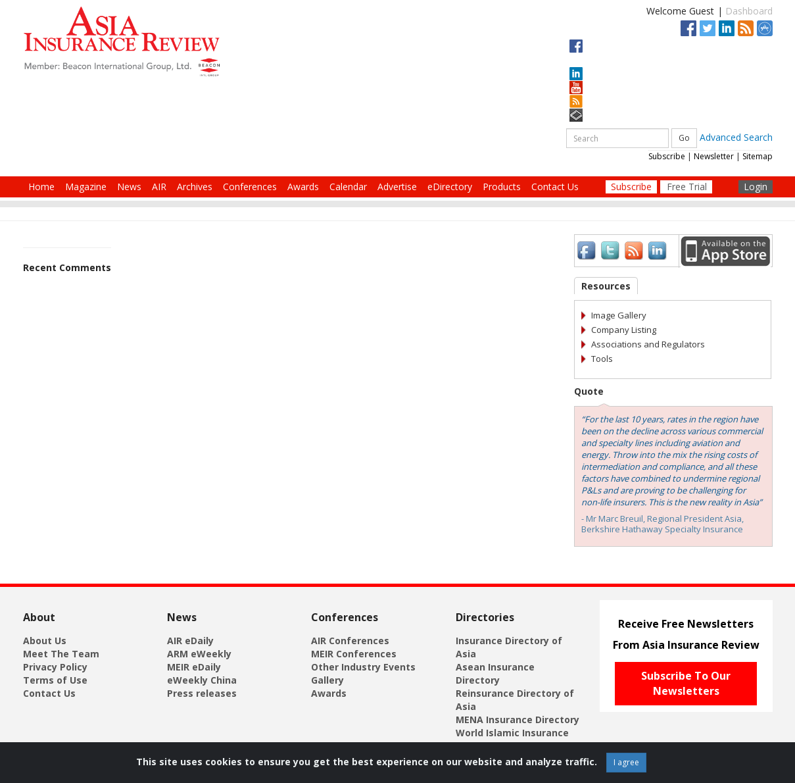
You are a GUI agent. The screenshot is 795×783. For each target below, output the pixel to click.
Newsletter (714, 156)
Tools (602, 359)
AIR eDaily (190, 640)
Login (755, 186)
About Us (44, 640)
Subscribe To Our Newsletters (686, 683)
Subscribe (666, 156)
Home (41, 186)
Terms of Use (55, 680)
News (129, 186)
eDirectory (449, 186)
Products (502, 186)
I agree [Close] (626, 762)
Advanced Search (736, 137)
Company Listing (623, 330)
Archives (194, 186)
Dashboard (749, 11)
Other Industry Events (363, 667)
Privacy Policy (55, 667)
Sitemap (757, 156)
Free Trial (687, 186)
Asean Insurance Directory (495, 673)
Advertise (397, 186)
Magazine (86, 186)
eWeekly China (202, 680)
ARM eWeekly (199, 653)
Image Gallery (618, 315)
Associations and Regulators (648, 344)
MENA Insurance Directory (517, 719)
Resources (606, 286)
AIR (159, 186)
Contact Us (555, 186)
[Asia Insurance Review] (121, 40)
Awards (303, 186)
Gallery (327, 680)
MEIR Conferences (354, 653)
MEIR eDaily (194, 667)
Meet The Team (61, 653)
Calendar (348, 186)
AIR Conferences (350, 640)
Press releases (202, 693)
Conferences (250, 186)
